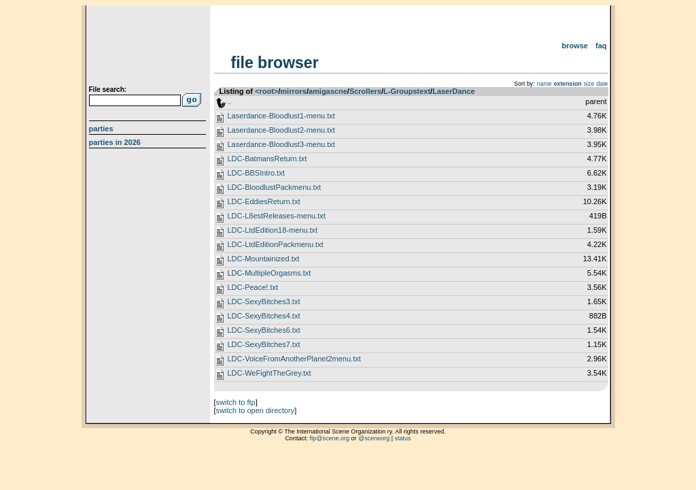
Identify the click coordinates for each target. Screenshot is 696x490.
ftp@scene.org (329, 438)
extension (568, 83)
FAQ (601, 46)
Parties (101, 129)
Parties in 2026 (115, 142)
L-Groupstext (406, 91)
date (602, 83)
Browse (574, 46)
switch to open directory (255, 410)
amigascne (328, 91)
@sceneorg (373, 438)
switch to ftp (236, 402)
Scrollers (365, 91)
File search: (108, 89)
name (544, 83)
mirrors (293, 91)
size (589, 83)
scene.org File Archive (149, 47)
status (403, 438)
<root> (266, 91)
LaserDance (453, 91)
